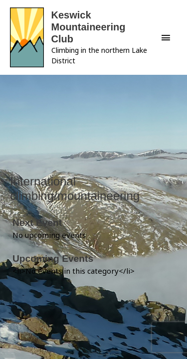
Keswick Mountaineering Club (88, 26)
